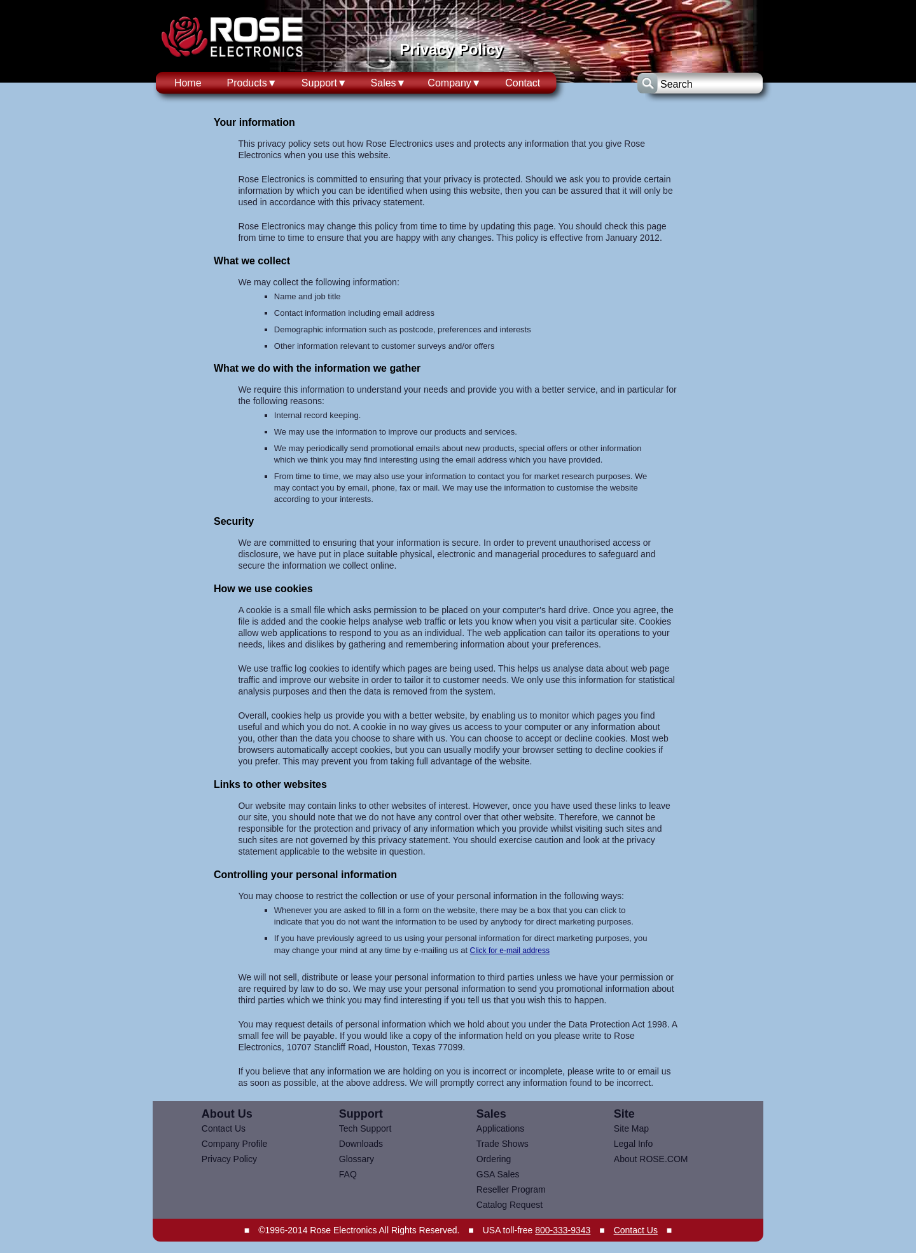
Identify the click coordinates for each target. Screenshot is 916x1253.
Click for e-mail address (510, 950)
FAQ (348, 1174)
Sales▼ (388, 83)
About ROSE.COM (651, 1159)
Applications (500, 1128)
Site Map (631, 1128)
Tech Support (365, 1128)
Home (188, 83)
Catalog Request (509, 1205)
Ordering (493, 1159)
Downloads (361, 1144)
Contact (522, 83)
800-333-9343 (562, 1230)
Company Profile (235, 1144)
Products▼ (252, 83)
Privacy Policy (229, 1159)
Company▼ (454, 83)
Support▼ (324, 83)
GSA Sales (498, 1174)
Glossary (356, 1159)
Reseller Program (511, 1189)
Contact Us (224, 1128)
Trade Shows (502, 1144)
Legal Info (633, 1144)
